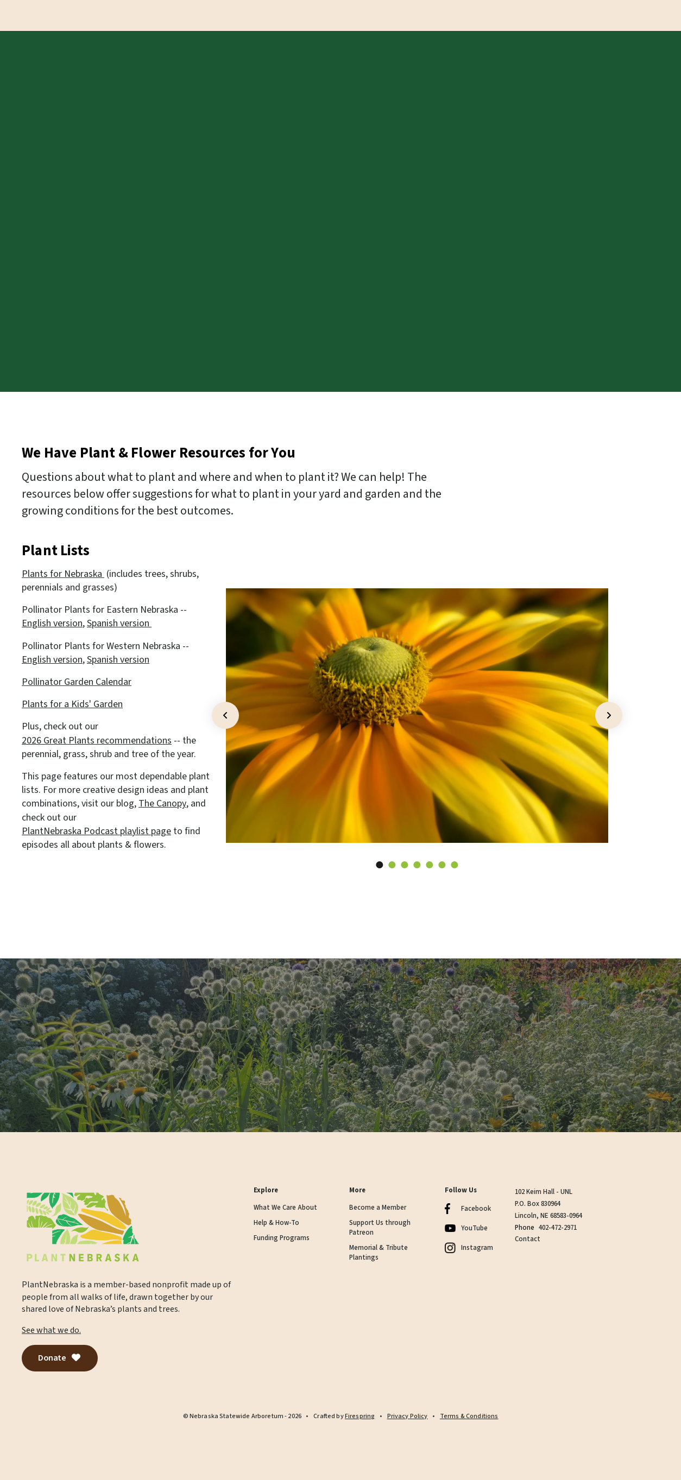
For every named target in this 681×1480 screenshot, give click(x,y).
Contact (527, 1239)
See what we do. (51, 1330)
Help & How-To (276, 1223)
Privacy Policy (407, 1416)
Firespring (360, 1416)
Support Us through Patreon (380, 1227)
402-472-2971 (558, 1228)
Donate (59, 1358)
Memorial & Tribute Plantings (378, 1252)
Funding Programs (282, 1238)
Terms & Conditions (469, 1416)
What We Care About (285, 1207)
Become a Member (377, 1207)
